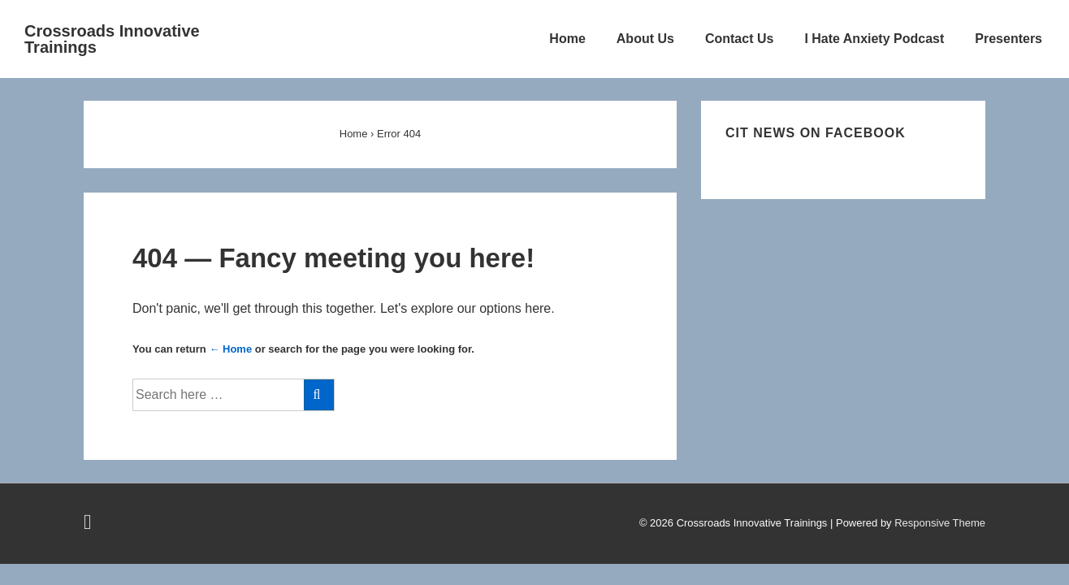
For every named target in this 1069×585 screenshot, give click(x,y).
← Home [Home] (230, 349)
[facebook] (90, 525)
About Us (645, 39)
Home (567, 39)
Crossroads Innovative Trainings (112, 39)
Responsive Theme (939, 523)
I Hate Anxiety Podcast (874, 39)
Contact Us (739, 39)
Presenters (1008, 39)
